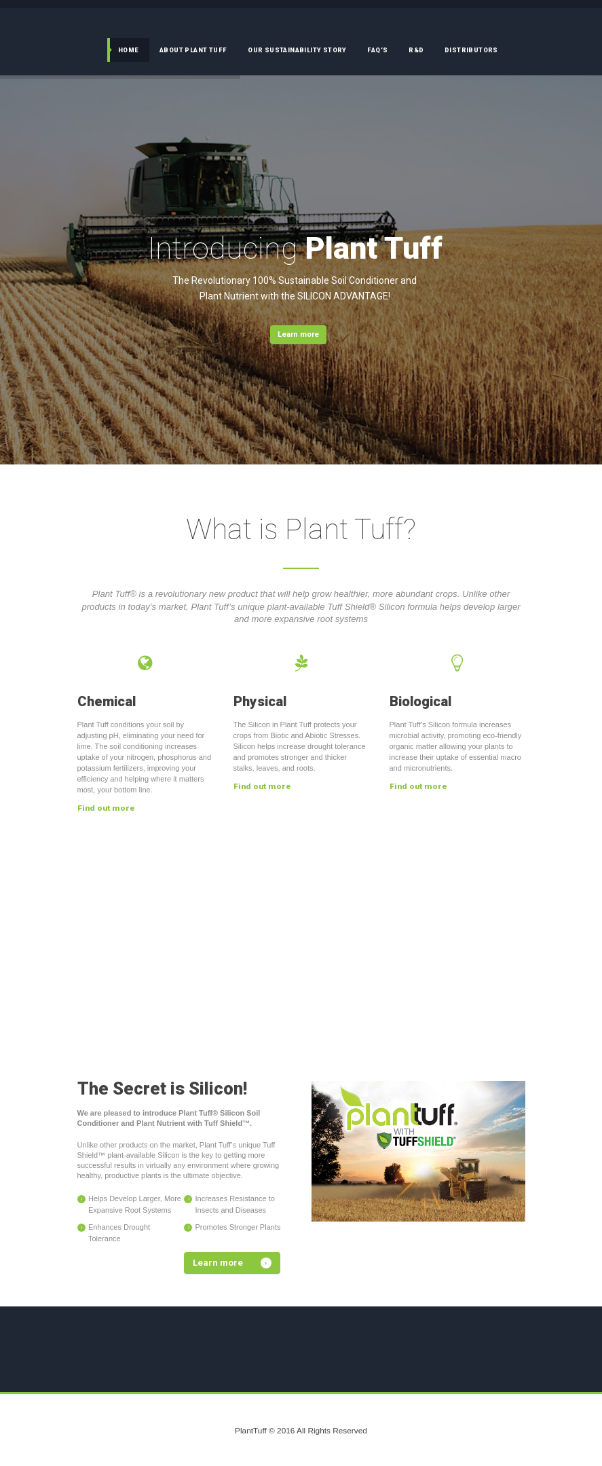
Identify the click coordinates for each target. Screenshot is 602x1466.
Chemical (106, 701)
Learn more (298, 334)
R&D (416, 50)
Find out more (106, 808)
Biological (420, 701)
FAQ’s (377, 50)
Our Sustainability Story (297, 50)
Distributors (471, 50)
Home (128, 50)
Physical (259, 701)
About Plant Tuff (193, 50)
